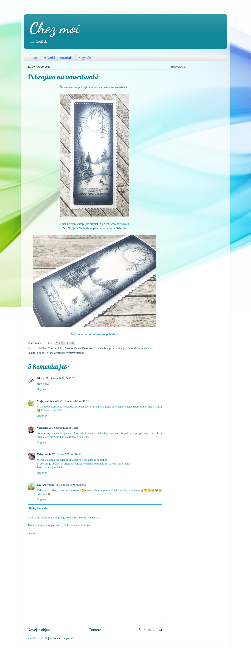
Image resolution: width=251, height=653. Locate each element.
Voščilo (67, 228)
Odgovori (42, 389)
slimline (41, 352)
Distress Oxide (72, 348)
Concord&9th (55, 348)
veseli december (56, 352)
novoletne (146, 348)
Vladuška (42, 427)
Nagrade (84, 58)
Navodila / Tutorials (58, 58)
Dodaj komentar (38, 508)
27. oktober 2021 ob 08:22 (60, 378)
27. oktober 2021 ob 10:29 (74, 401)
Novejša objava (39, 630)
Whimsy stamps (75, 352)
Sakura (31, 352)
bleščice (42, 348)
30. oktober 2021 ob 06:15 (71, 484)
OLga (40, 378)
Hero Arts (87, 348)
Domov (32, 58)
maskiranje (119, 348)
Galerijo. (121, 228)
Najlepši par (133, 348)
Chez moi (54, 28)
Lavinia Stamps (103, 348)
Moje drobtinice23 (48, 401)
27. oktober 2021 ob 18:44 (66, 454)
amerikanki (122, 87)
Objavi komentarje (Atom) (59, 638)
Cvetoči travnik (46, 484)
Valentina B (44, 454)
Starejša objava (150, 630)
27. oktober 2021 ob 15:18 (63, 427)
